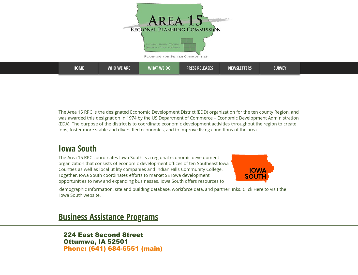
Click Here (253, 189)
